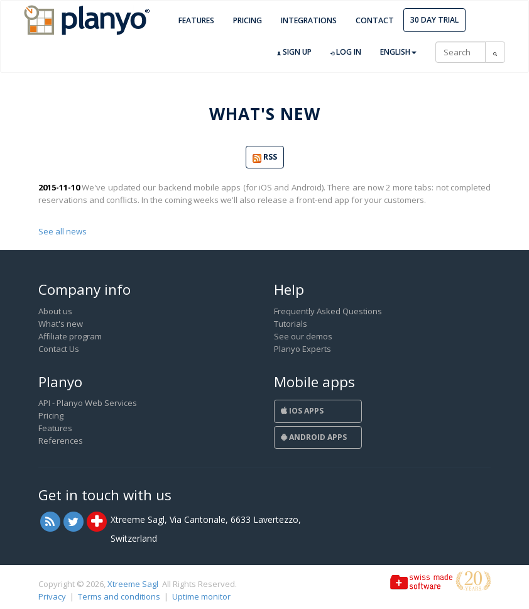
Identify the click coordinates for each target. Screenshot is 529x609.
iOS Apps (302, 410)
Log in (345, 52)
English (398, 52)
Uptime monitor (201, 596)
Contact (375, 20)
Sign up (294, 52)
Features (196, 20)
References (60, 440)
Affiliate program (70, 336)
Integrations (309, 20)
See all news (62, 231)
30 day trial (434, 19)
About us (55, 311)
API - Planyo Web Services (87, 403)
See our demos (303, 336)
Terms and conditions (119, 596)
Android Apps (314, 437)
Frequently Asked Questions (328, 311)
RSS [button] (265, 157)
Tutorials (290, 323)
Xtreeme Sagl (132, 584)
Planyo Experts (302, 348)
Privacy (52, 596)
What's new (60, 323)
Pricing (247, 20)
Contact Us (58, 348)
